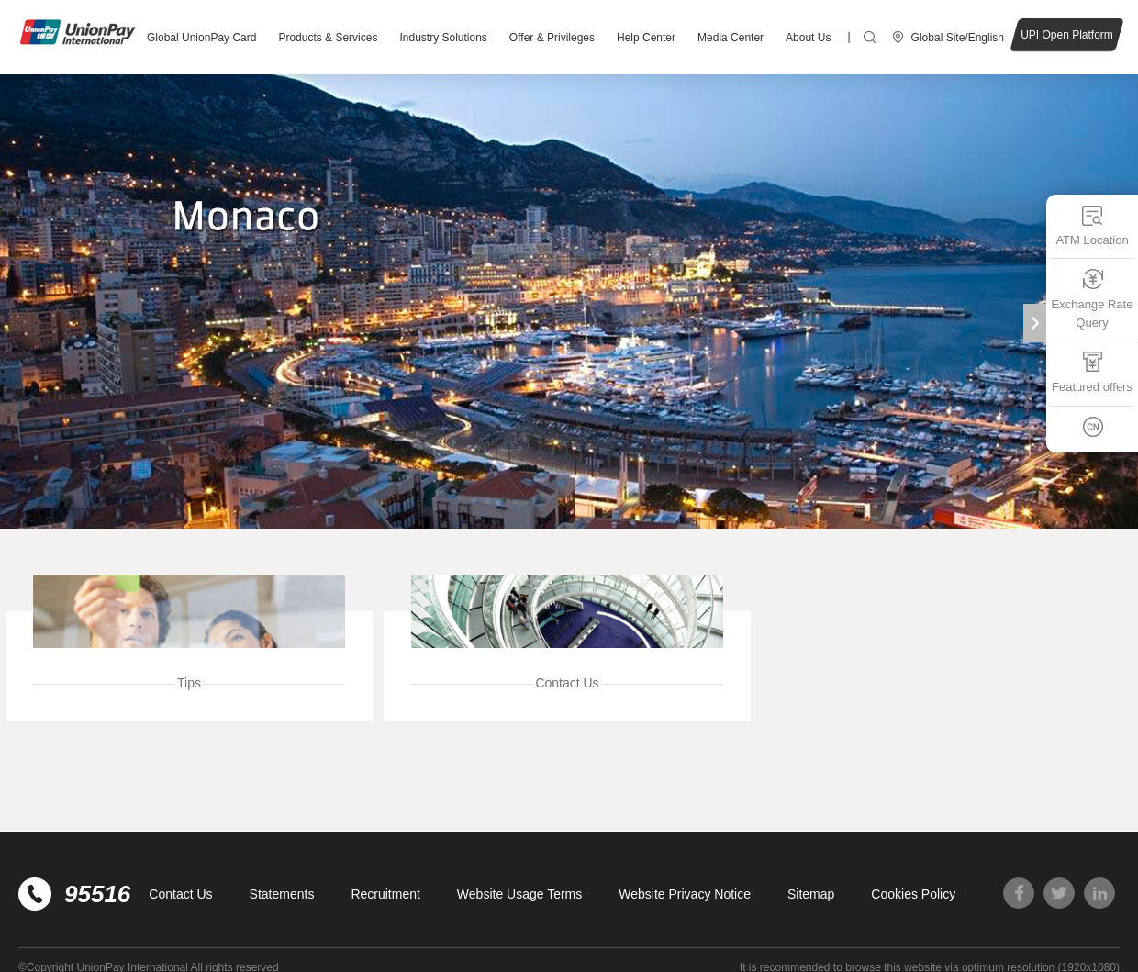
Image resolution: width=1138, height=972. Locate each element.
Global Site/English (957, 37)
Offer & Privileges (552, 37)
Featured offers (1092, 372)
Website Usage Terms (519, 894)
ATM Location (1091, 225)
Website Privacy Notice (685, 894)
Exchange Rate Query (1092, 299)
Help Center (646, 37)
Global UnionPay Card (201, 37)
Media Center (730, 37)
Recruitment (385, 894)
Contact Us (180, 894)
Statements (282, 894)
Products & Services (327, 37)
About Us (808, 37)
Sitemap (810, 894)
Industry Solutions (442, 37)
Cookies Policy (913, 894)
